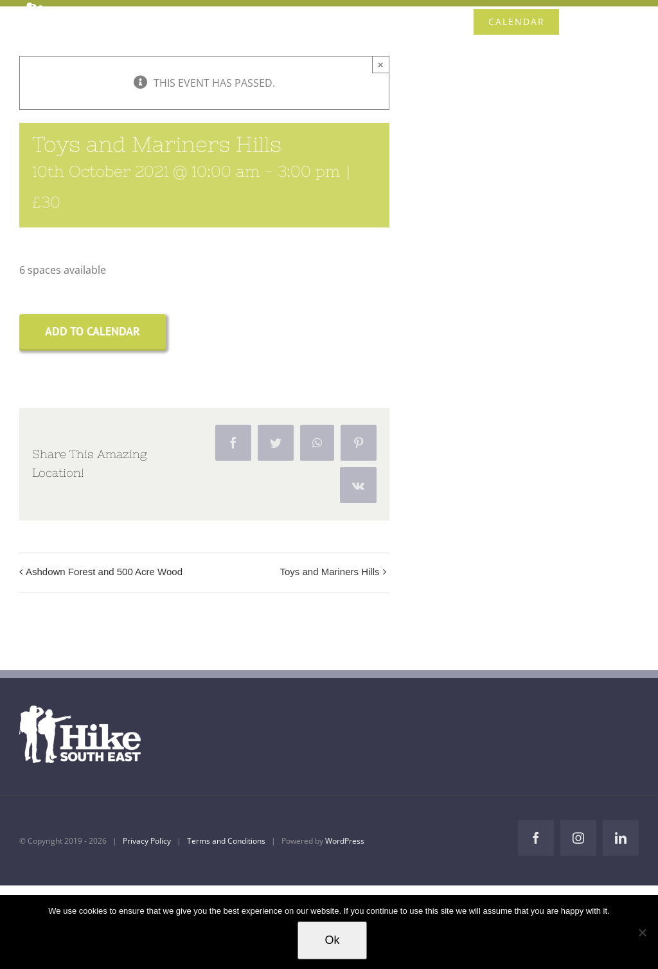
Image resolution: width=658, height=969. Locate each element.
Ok (332, 940)
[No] (642, 932)
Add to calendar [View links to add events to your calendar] (92, 331)
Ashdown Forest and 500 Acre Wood (104, 571)
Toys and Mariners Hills (329, 571)
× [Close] (381, 64)
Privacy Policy (147, 840)
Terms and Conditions (226, 840)
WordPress (344, 840)
